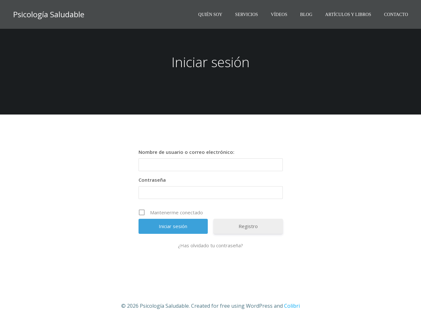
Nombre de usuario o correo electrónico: (186, 152)
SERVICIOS (246, 14)
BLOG (306, 14)
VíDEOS (279, 14)
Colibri (292, 305)
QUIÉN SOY (210, 14)
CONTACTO (396, 14)
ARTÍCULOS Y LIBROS (348, 14)
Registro (248, 226)
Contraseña (152, 180)
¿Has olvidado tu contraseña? (210, 245)
